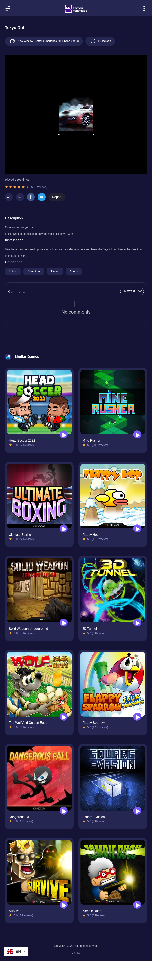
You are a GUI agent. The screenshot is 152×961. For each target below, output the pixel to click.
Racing (55, 271)
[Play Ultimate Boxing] (64, 528)
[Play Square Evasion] (137, 811)
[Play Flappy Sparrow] (137, 717)
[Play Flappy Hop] (137, 528)
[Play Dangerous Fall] (64, 811)
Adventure (33, 271)
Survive (14, 911)
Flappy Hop (90, 534)
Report (57, 197)
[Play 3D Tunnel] (137, 622)
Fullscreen (100, 41)
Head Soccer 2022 (22, 440)
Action (13, 271)
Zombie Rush (91, 911)
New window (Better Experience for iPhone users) (44, 41)
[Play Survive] (64, 905)
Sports (74, 271)
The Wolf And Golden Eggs (28, 722)
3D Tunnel (89, 628)
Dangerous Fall (19, 817)
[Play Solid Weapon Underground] (64, 622)
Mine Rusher (91, 440)
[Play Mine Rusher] (137, 434)
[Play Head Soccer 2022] (64, 434)
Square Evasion (93, 817)
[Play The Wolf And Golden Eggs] (64, 717)
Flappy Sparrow (93, 722)
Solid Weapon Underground (28, 628)
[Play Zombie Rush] (137, 905)
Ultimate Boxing (20, 534)
